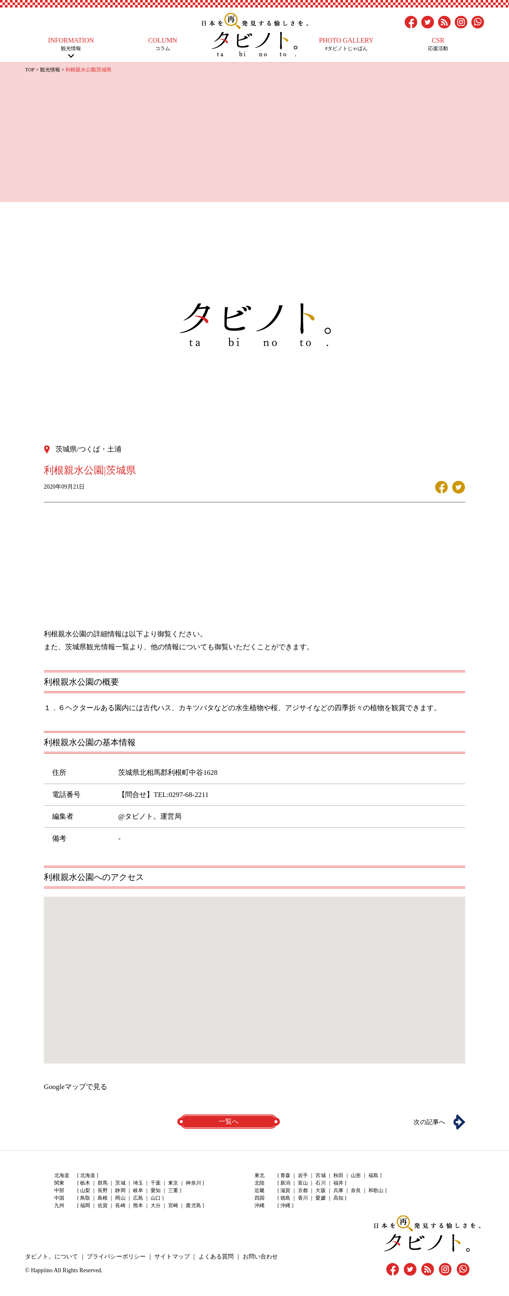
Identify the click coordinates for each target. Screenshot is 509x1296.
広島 (138, 1198)
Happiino (42, 1270)
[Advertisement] (254, 136)
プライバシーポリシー (115, 1256)
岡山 (120, 1198)
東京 (173, 1183)
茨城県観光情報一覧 (97, 647)
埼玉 (138, 1183)
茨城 (120, 1183)
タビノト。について (51, 1256)
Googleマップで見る (75, 1086)
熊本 (138, 1205)
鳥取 (85, 1198)
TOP (29, 70)
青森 (285, 1175)
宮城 (320, 1175)
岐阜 (138, 1190)
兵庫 (338, 1190)
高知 (338, 1198)
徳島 (285, 1198)
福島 (373, 1175)
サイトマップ (171, 1256)
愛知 (155, 1190)
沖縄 (285, 1205)
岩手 (303, 1175)
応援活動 (438, 44)
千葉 (155, 1183)
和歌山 (375, 1190)
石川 (320, 1183)
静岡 (120, 1190)
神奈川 (192, 1183)
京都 (303, 1190)
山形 (355, 1175)
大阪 (320, 1190)
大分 (155, 1205)
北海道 (87, 1175)
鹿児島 (192, 1205)
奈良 (355, 1190)
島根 (103, 1198)
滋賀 (285, 1190)
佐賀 (103, 1205)
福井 (338, 1183)
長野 (103, 1190)
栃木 (85, 1183)
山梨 (85, 1190)
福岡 (85, 1205)
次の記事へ (427, 1121)
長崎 (120, 1205)
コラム (163, 44)
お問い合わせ (258, 1256)
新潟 (285, 1183)
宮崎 (173, 1205)
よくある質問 (214, 1256)
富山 (303, 1183)
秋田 (338, 1175)
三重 (173, 1190)
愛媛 (320, 1198)
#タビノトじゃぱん (346, 44)
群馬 (103, 1183)
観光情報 (71, 44)
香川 (303, 1198)
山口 (155, 1198)
